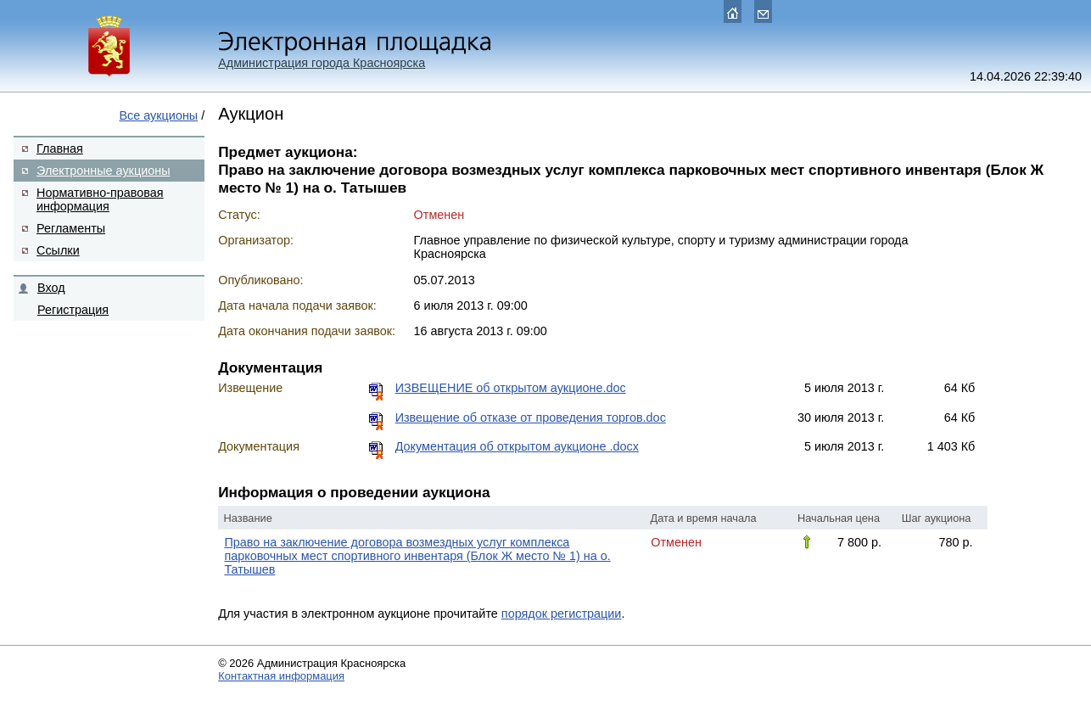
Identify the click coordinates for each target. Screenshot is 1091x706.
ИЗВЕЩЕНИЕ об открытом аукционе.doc (510, 388)
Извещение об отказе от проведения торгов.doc (530, 417)
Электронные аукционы (103, 170)
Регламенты (70, 228)
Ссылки (58, 250)
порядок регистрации (561, 613)
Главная (59, 148)
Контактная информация (281, 676)
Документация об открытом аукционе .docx (517, 446)
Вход (51, 287)
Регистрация (73, 310)
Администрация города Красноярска (321, 63)
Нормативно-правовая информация (100, 199)
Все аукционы (158, 115)
